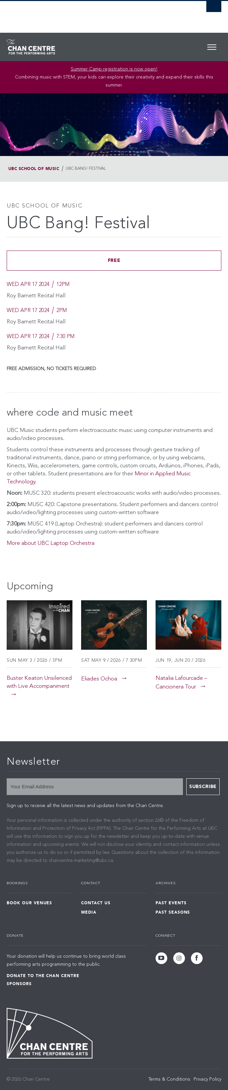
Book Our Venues (29, 903)
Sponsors (19, 983)
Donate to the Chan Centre (43, 975)
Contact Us (95, 903)
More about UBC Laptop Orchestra (50, 543)
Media (88, 912)
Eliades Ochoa (99, 679)
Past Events (171, 903)
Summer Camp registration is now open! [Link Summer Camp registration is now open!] (114, 69)
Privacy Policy (207, 1079)
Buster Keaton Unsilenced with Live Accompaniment (39, 682)
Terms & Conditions (169, 1079)
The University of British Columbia (82, 13)
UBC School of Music (33, 168)
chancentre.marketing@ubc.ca (81, 860)
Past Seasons (173, 912)
